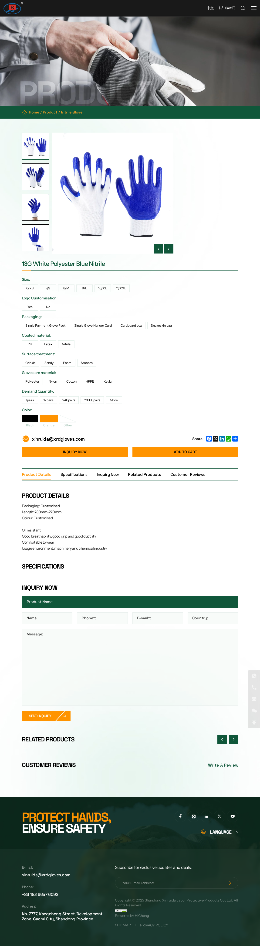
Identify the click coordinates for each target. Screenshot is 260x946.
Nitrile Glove (71, 112)
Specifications (74, 474)
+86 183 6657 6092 (40, 894)
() (229, 8)
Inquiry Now (108, 474)
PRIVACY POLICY (154, 925)
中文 (210, 8)
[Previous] (158, 249)
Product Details (36, 474)
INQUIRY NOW (75, 451)
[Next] (168, 249)
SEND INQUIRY (40, 715)
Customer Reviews (187, 474)
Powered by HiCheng (132, 916)
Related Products (144, 474)
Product (50, 112)
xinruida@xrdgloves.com (58, 439)
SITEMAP (123, 925)
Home (34, 112)
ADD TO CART (185, 451)
